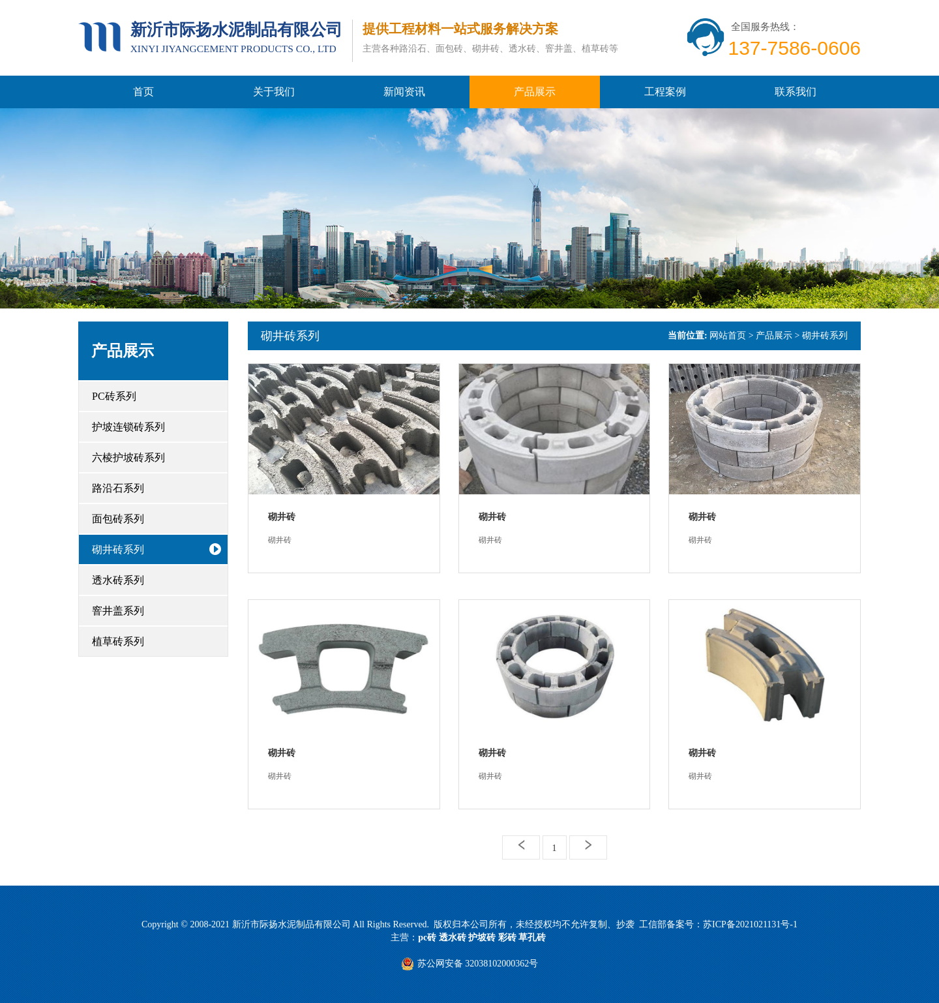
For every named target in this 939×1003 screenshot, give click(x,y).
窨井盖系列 (118, 610)
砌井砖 (281, 517)
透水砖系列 (118, 580)
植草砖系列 (118, 641)
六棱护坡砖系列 (128, 457)
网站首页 (727, 335)
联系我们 (795, 91)
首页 (143, 91)
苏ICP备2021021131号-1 (750, 924)
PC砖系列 (114, 396)
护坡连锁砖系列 (128, 426)
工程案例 (665, 91)
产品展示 (535, 91)
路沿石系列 (118, 488)
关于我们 (274, 91)
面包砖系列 (118, 518)
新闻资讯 (404, 91)
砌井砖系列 (118, 549)
